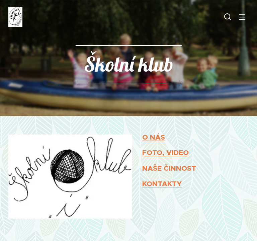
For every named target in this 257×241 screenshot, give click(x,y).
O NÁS (153, 137)
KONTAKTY (162, 183)
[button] (227, 16)
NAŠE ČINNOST (169, 168)
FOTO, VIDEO (165, 152)
